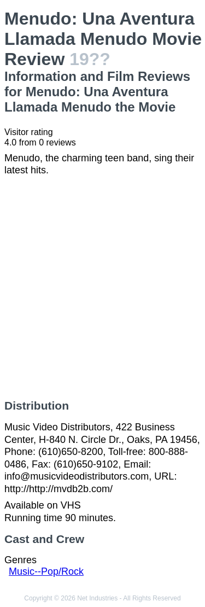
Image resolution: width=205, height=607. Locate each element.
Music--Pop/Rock (46, 571)
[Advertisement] (102, 287)
